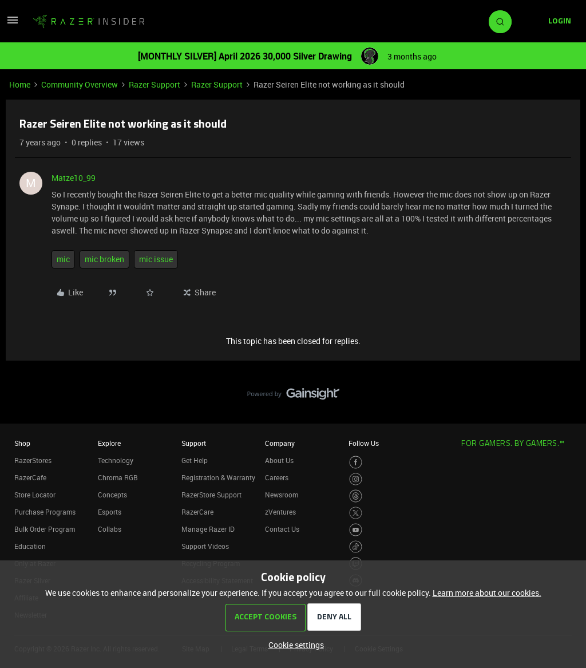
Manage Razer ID (208, 528)
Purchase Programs (45, 511)
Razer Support (154, 84)
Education (30, 546)
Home (19, 84)
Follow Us (364, 443)
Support (193, 443)
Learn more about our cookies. (487, 592)
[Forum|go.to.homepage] (89, 21)
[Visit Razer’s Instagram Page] (356, 479)
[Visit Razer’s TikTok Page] (356, 547)
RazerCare (197, 511)
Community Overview (79, 84)
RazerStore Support (211, 494)
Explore (109, 443)
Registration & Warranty (218, 477)
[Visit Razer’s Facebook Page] (356, 462)
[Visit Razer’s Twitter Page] (356, 513)
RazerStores (33, 460)
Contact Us (282, 528)
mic (63, 259)
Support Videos (205, 546)
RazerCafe (30, 477)
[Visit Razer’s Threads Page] (356, 496)
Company (280, 443)
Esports (109, 511)
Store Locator (35, 494)
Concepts (112, 494)
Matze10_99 (74, 177)
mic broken (104, 259)
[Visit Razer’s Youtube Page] (356, 530)
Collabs (109, 528)
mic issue (156, 259)
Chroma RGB (118, 477)
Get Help (194, 460)
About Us (279, 460)
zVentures (280, 511)
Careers (276, 477)
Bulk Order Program (44, 528)
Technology (115, 460)
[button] (12, 23)
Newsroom (281, 494)
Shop (22, 443)
